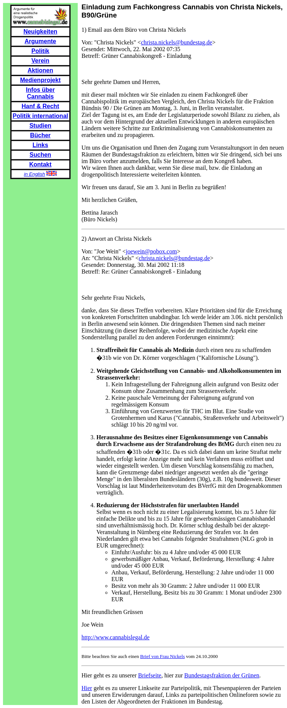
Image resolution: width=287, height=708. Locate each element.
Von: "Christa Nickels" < (111, 42)
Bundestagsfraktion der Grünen (221, 675)
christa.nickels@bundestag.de (176, 42)
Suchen (40, 155)
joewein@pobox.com (151, 251)
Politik (40, 51)
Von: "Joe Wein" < (103, 251)
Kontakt (40, 164)
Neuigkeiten (41, 31)
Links (40, 145)
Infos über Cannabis (40, 93)
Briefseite (149, 675)
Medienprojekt (40, 80)
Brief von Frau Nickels (162, 656)
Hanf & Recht (40, 106)
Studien (41, 125)
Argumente (40, 41)
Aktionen (40, 70)
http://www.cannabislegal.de (115, 637)
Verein (40, 60)
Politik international (40, 116)
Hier (86, 688)
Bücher (40, 135)
